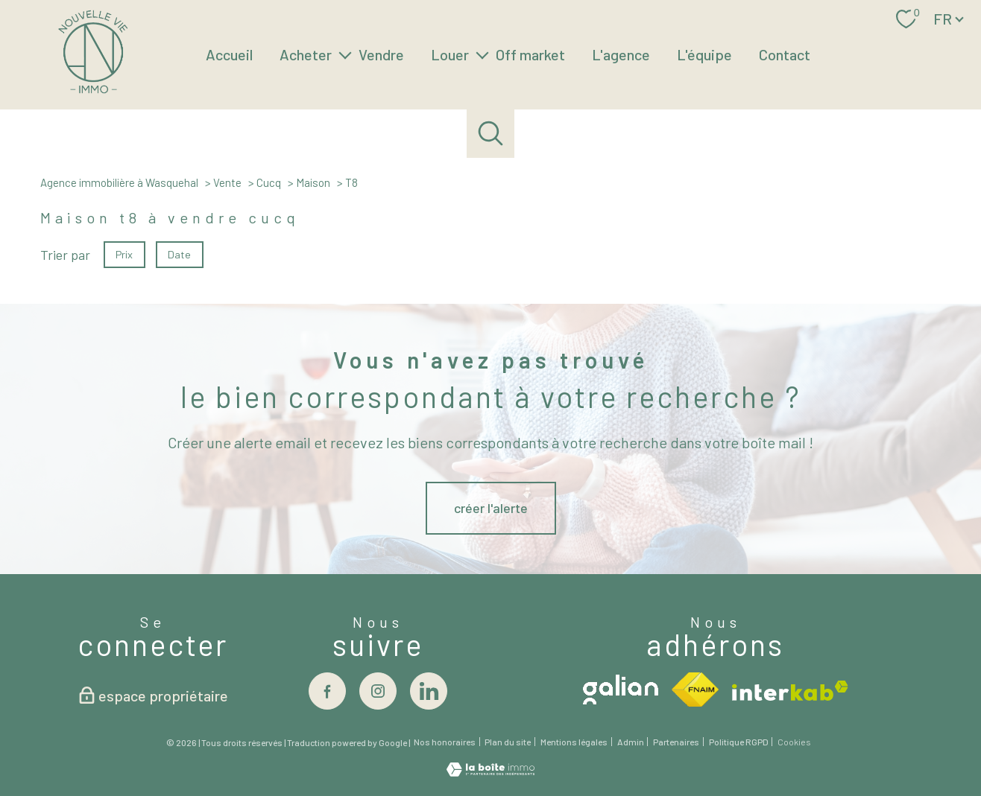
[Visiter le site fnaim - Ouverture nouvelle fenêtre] (695, 689)
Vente (227, 182)
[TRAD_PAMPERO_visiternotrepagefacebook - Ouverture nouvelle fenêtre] (327, 691)
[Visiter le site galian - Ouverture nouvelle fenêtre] (620, 689)
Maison (313, 182)
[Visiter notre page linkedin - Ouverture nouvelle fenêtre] (428, 691)
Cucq (268, 182)
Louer (450, 54)
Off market (530, 54)
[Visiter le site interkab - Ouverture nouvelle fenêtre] (790, 691)
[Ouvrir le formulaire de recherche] (491, 133)
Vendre (381, 54)
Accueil (229, 54)
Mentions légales (574, 741)
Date (180, 253)
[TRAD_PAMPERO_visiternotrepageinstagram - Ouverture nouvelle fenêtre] (378, 691)
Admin (630, 741)
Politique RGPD (739, 741)
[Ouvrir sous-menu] (345, 54)
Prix (124, 253)
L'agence (621, 54)
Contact (784, 54)
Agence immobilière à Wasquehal (119, 182)
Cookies (794, 742)
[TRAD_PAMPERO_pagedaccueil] (93, 91)
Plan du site (508, 741)
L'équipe (704, 54)
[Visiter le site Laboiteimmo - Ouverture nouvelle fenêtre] (490, 771)
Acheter (306, 54)
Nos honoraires (445, 741)
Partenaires (676, 741)
